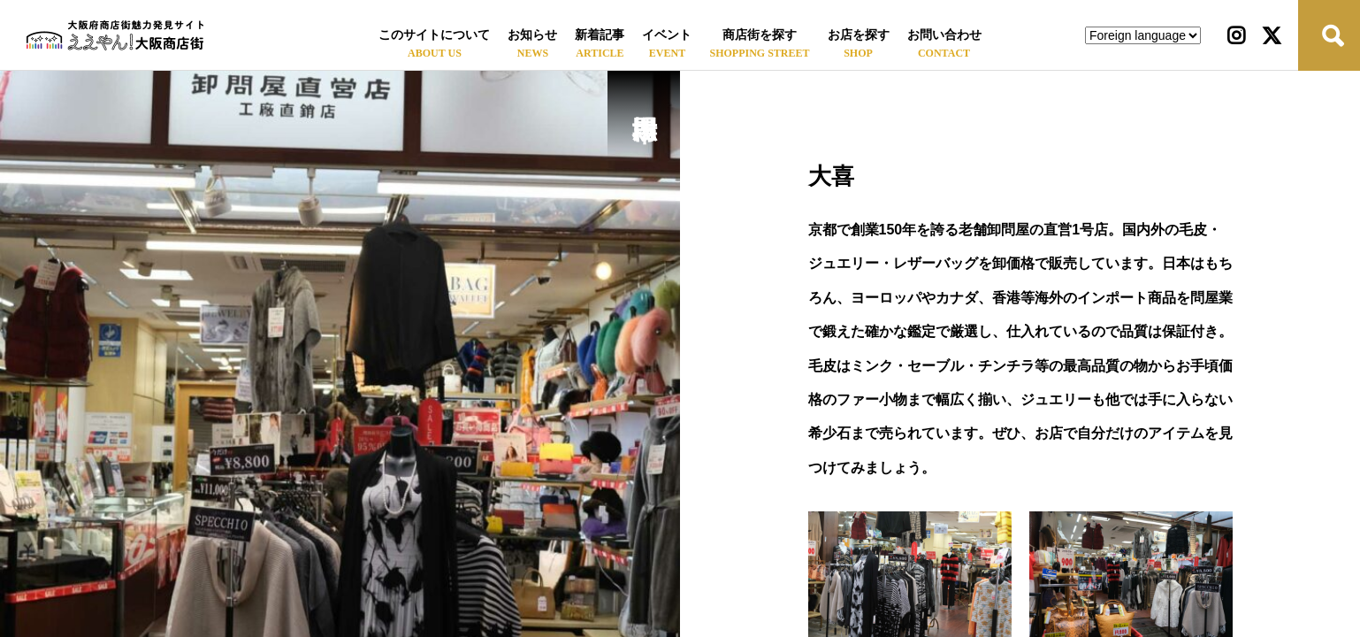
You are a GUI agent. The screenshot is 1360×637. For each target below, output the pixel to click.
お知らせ (532, 35)
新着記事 (599, 35)
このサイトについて (434, 35)
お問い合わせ (944, 35)
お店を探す (859, 35)
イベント (666, 35)
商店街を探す (759, 35)
